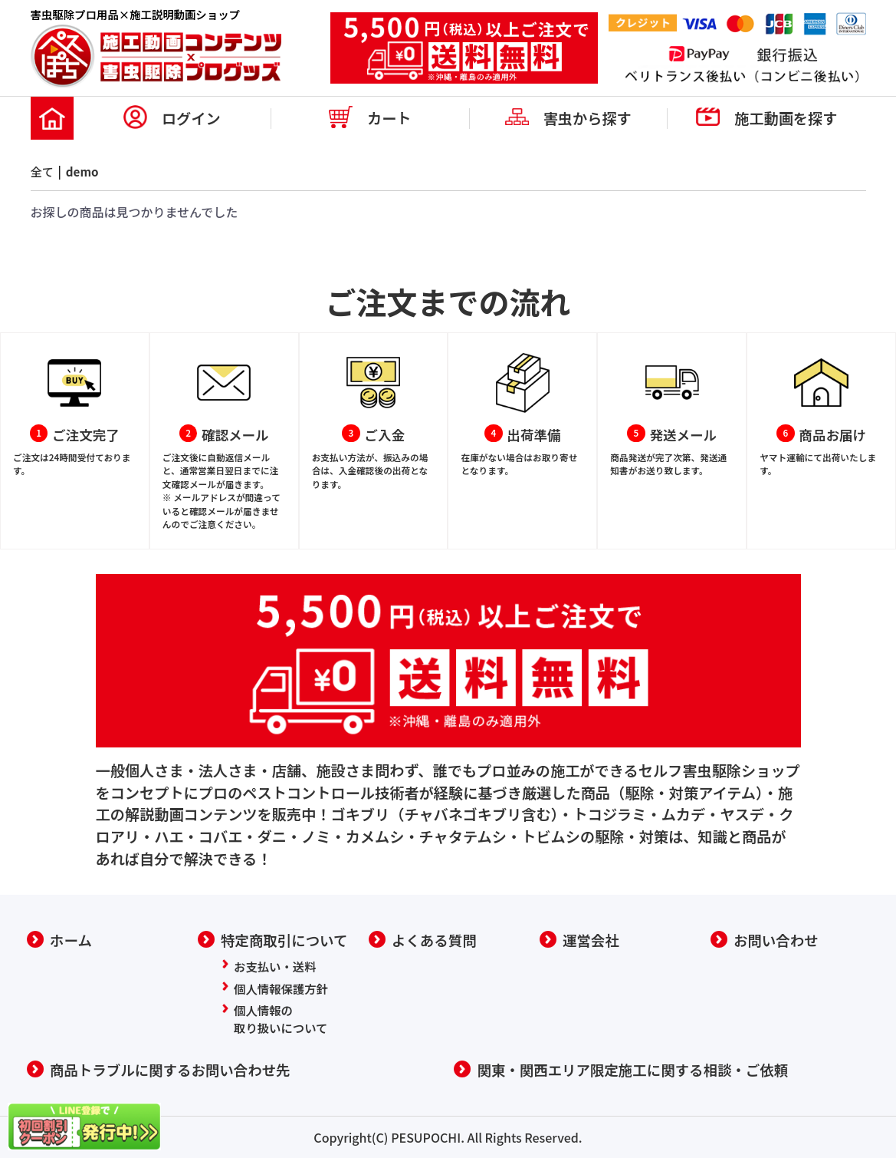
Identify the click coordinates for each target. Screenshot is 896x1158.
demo (84, 171)
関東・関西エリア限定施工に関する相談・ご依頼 (638, 1070)
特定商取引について (287, 939)
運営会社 (592, 939)
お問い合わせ (778, 939)
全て (43, 171)
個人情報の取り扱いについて (283, 1018)
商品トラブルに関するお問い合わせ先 (175, 1070)
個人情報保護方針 (283, 987)
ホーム (72, 939)
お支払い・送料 (277, 964)
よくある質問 (436, 939)
